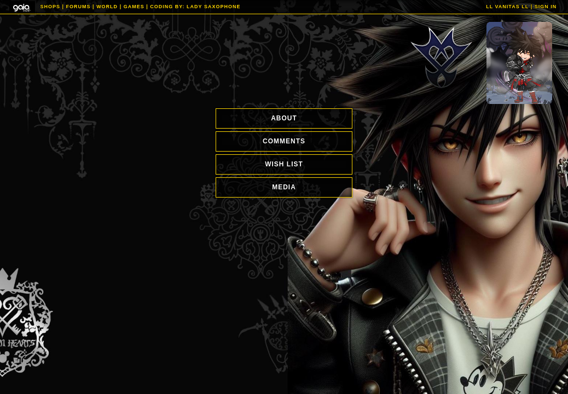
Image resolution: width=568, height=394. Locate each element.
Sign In (546, 6)
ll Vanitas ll (507, 6)
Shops (50, 6)
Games (134, 6)
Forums (78, 6)
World (107, 6)
